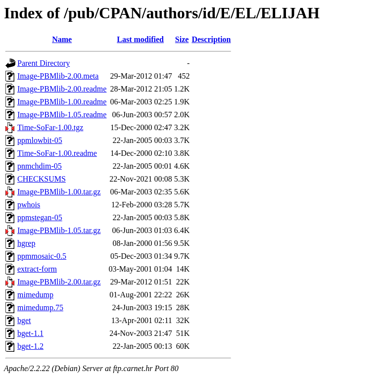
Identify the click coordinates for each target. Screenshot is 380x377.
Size (182, 39)
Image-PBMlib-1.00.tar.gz (58, 192)
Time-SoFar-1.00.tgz (50, 127)
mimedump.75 (40, 307)
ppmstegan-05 (39, 217)
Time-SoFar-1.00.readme (57, 153)
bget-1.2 (30, 346)
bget (24, 320)
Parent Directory (43, 63)
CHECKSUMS (41, 179)
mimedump (35, 294)
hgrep (26, 243)
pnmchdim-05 (39, 166)
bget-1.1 (30, 333)
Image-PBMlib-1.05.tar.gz (58, 230)
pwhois (28, 204)
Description (211, 39)
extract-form (37, 269)
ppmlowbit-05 (39, 140)
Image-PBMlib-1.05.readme (61, 114)
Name (62, 39)
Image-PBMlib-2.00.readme (61, 89)
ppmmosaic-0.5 (41, 256)
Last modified (140, 39)
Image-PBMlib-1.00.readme (61, 101)
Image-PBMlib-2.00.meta (57, 76)
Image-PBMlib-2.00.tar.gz (58, 282)
